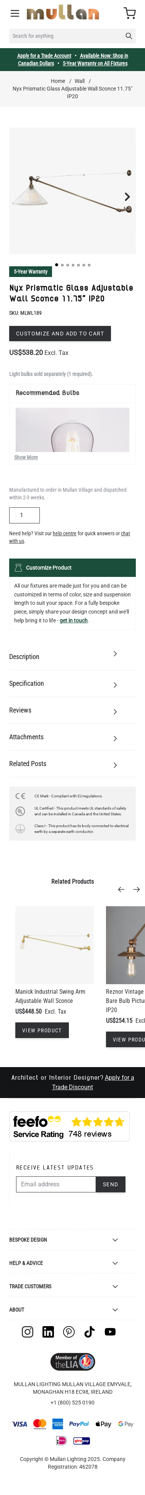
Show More (26, 457)
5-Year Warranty (30, 272)
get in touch (74, 620)
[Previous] (123, 889)
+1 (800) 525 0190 (72, 1402)
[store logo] (63, 12)
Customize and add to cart (60, 333)
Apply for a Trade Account (44, 56)
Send (111, 1184)
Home (58, 81)
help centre (65, 533)
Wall (80, 81)
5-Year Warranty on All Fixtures (95, 63)
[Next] (139, 889)
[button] (56, 264)
